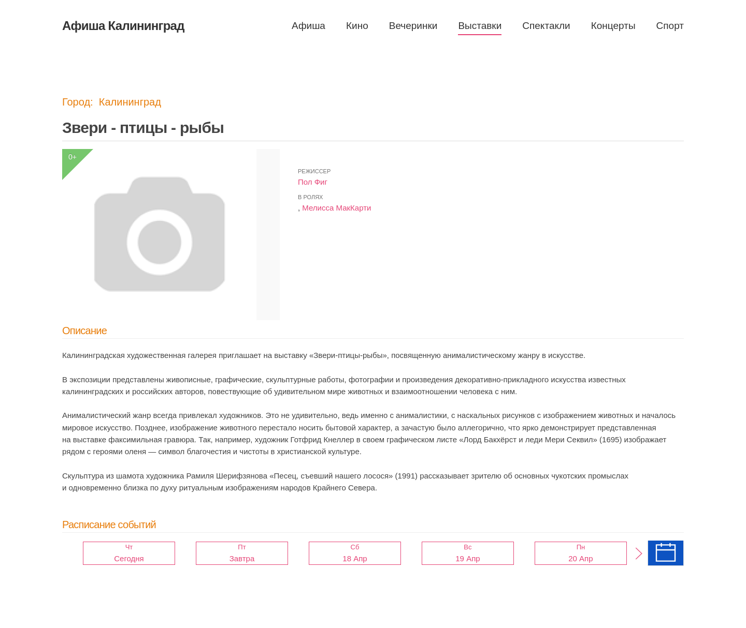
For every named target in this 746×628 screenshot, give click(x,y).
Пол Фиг (312, 181)
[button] (639, 553)
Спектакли (546, 25)
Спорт (670, 25)
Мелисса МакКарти (336, 207)
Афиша (308, 25)
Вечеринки (413, 25)
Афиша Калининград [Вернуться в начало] (123, 26)
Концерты (613, 25)
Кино (357, 25)
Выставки (479, 25)
